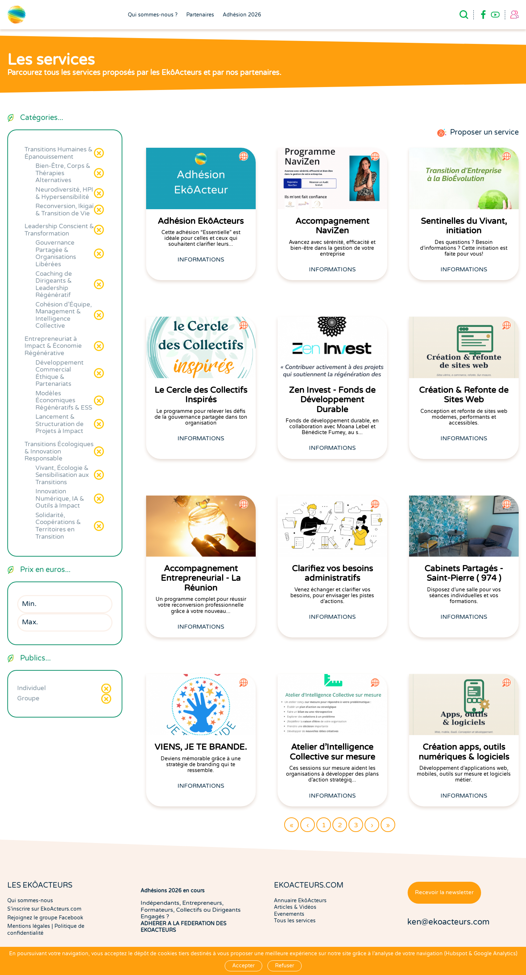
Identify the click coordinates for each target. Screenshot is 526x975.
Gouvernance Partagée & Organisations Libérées (55, 253)
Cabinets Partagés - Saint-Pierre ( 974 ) (463, 573)
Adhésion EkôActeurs (201, 221)
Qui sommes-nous (30, 900)
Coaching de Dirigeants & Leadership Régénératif (53, 284)
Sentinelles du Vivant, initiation (464, 226)
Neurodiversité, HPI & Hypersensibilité (64, 193)
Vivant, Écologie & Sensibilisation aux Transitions (62, 475)
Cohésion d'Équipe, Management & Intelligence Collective (63, 315)
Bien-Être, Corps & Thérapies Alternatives (62, 173)
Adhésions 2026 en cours (173, 891)
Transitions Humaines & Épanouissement (58, 153)
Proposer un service (484, 132)
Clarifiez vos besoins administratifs (332, 573)
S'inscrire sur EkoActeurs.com (44, 909)
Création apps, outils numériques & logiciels (464, 752)
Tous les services (295, 921)
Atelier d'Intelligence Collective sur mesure (332, 752)
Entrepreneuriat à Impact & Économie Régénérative (53, 346)
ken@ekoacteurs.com (448, 922)
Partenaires (200, 15)
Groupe (28, 698)
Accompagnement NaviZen (332, 226)
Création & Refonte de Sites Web (463, 395)
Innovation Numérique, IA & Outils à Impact (59, 498)
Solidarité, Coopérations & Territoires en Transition (58, 526)
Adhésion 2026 (242, 15)
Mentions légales (28, 926)
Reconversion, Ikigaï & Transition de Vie (64, 209)
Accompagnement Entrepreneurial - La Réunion (201, 578)
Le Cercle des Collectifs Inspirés (201, 395)
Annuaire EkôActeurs (300, 900)
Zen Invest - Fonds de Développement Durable (332, 400)
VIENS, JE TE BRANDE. (201, 747)
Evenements (289, 914)
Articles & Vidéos (295, 907)
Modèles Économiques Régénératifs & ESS (63, 400)
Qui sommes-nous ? (153, 15)
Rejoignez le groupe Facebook (45, 918)
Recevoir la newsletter (444, 892)
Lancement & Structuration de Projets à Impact (59, 424)
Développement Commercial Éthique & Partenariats (59, 373)
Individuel (31, 688)
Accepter (243, 966)
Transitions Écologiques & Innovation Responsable (59, 451)
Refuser (284, 966)
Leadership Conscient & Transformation (59, 229)
